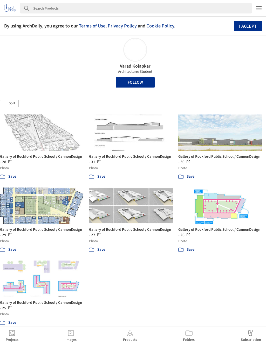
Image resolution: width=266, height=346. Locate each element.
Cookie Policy (160, 26)
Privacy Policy (122, 26)
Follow (135, 82)
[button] (9, 103)
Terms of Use (92, 26)
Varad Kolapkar (135, 66)
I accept (248, 26)
